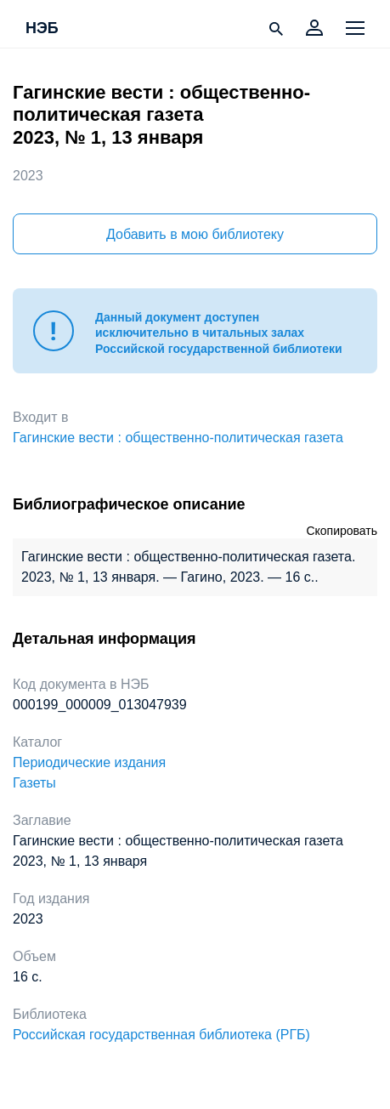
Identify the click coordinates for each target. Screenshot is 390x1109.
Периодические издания (89, 762)
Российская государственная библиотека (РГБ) (161, 1034)
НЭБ (42, 29)
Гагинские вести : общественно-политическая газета (178, 437)
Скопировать (341, 530)
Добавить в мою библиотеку (195, 234)
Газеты (34, 783)
